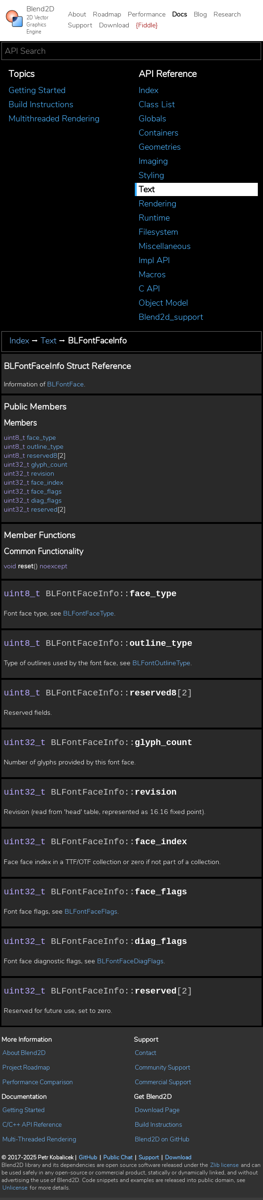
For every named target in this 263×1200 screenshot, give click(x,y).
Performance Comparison (37, 1084)
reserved (44, 509)
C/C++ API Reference (32, 1127)
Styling (151, 175)
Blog (200, 14)
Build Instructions (41, 104)
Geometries (160, 147)
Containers (159, 132)
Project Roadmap (26, 1069)
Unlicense (14, 1190)
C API (149, 288)
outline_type (45, 446)
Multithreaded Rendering (53, 118)
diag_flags (46, 500)
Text (147, 189)
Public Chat (117, 1160)
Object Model (163, 303)
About (77, 14)
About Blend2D (24, 1055)
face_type (41, 437)
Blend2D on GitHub (162, 1141)
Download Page (157, 1112)
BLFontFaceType (88, 613)
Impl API (154, 260)
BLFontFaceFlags (91, 913)
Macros (152, 274)
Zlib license (224, 1167)
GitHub (88, 1160)
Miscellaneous (165, 246)
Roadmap (107, 14)
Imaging (153, 161)
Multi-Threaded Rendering (39, 1141)
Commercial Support (163, 1084)
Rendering (157, 203)
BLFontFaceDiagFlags (130, 963)
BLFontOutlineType (161, 663)
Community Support (162, 1069)
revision (42, 473)
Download (114, 25)
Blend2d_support (171, 317)
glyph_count (49, 464)
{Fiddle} (147, 25)
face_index (47, 482)
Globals (152, 118)
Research (227, 14)
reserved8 (42, 455)
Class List (157, 104)
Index (148, 90)
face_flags (46, 491)
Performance (146, 14)
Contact (145, 1055)
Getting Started (37, 90)
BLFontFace (65, 384)
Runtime (154, 217)
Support (80, 25)
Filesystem (158, 232)
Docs (179, 14)
